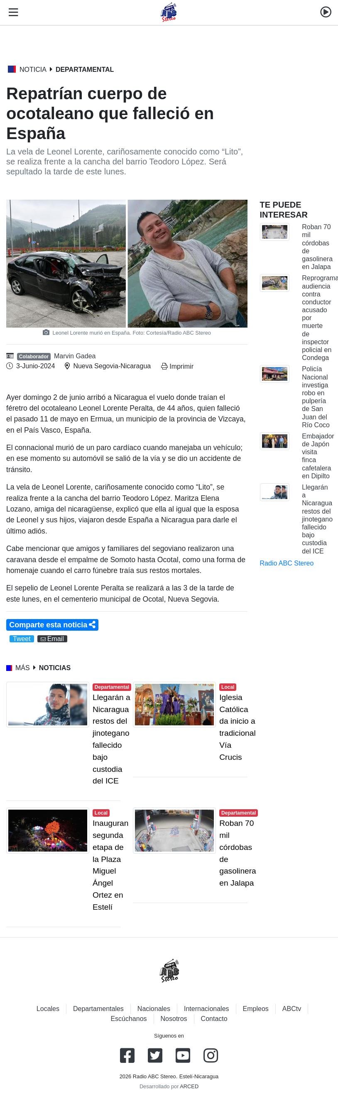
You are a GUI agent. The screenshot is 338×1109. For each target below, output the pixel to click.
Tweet (22, 638)
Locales (48, 1008)
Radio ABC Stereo (287, 563)
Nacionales (153, 1008)
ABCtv (291, 1008)
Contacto (214, 1018)
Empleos (256, 1008)
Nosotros (174, 1018)
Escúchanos (128, 1018)
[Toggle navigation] (11, 12)
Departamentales (98, 1008)
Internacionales (206, 1008)
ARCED (189, 1086)
